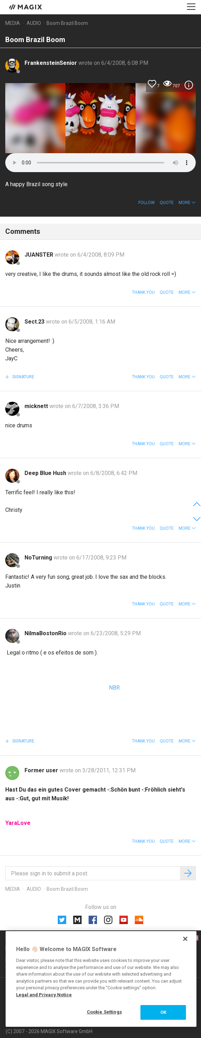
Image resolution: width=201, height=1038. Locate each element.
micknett (37, 406)
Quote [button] (167, 202)
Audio (34, 23)
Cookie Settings (104, 1012)
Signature (22, 376)
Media (12, 23)
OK (163, 1012)
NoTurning (39, 557)
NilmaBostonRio (46, 633)
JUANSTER (40, 254)
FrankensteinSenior (51, 63)
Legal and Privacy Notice (44, 994)
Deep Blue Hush (46, 473)
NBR (114, 687)
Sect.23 (35, 321)
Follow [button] (146, 202)
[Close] (185, 939)
